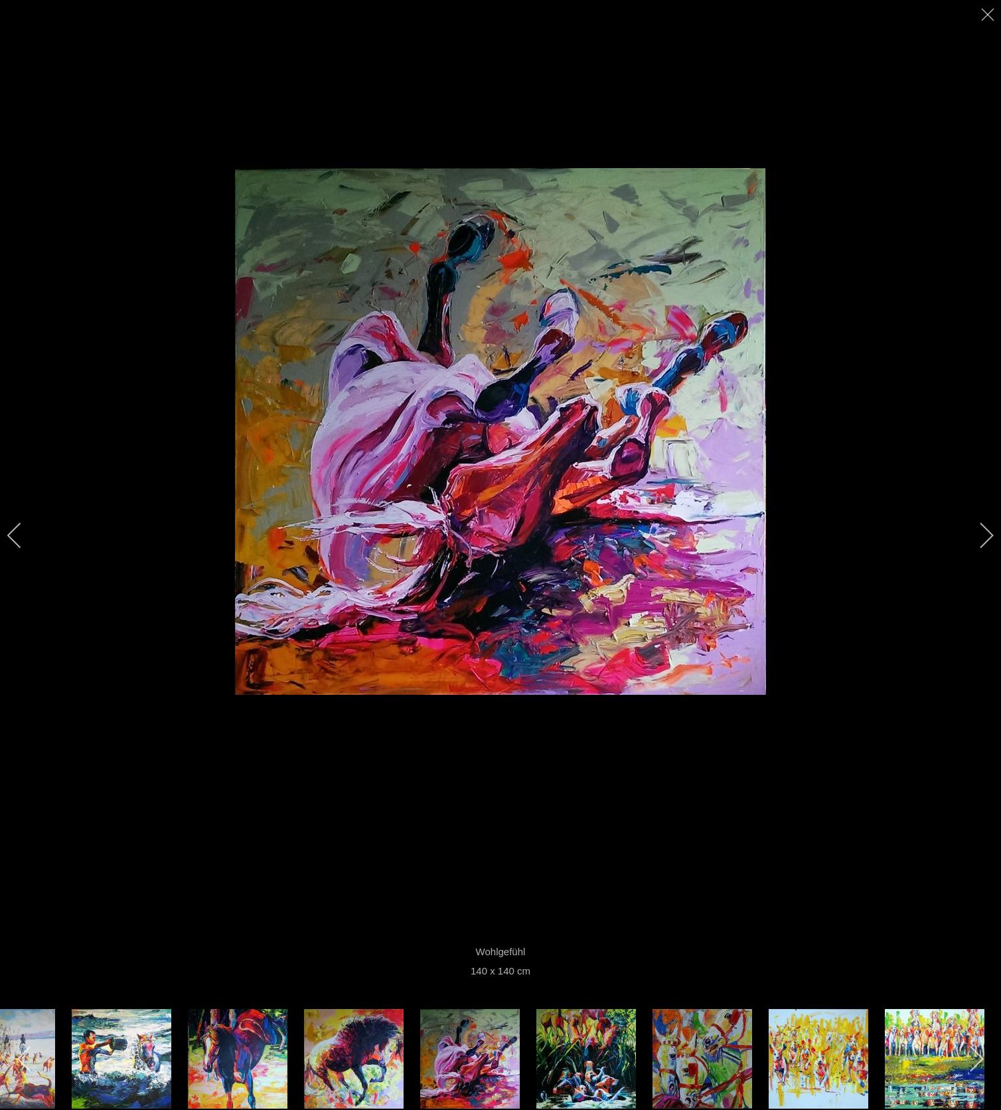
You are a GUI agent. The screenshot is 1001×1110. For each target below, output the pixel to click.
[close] (989, 14)
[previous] (23, 535)
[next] (978, 535)
